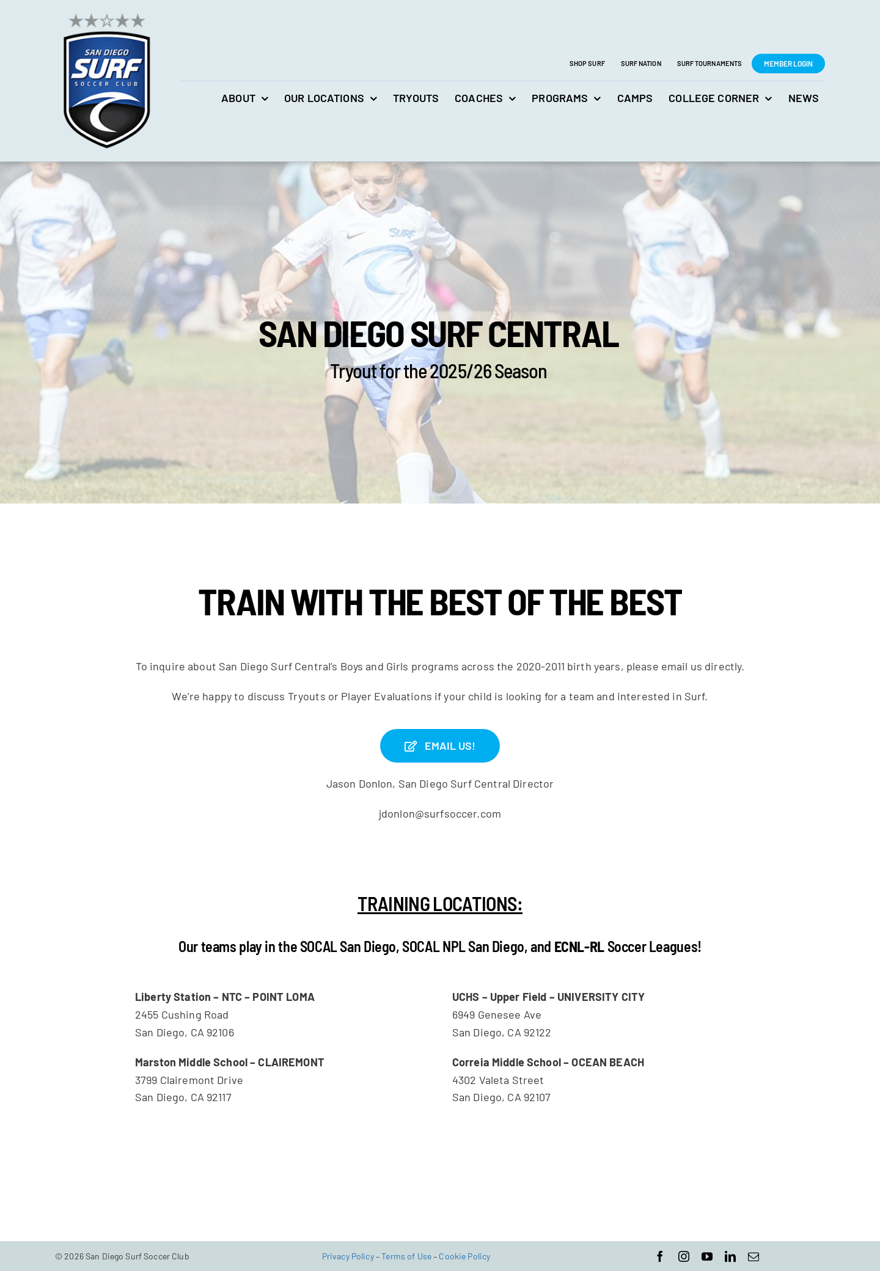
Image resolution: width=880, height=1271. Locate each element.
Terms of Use (406, 1255)
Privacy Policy (348, 1255)
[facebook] (660, 1255)
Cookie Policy (464, 1255)
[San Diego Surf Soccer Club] (106, 13)
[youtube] (707, 1255)
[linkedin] (730, 1255)
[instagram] (683, 1255)
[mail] (753, 1255)
